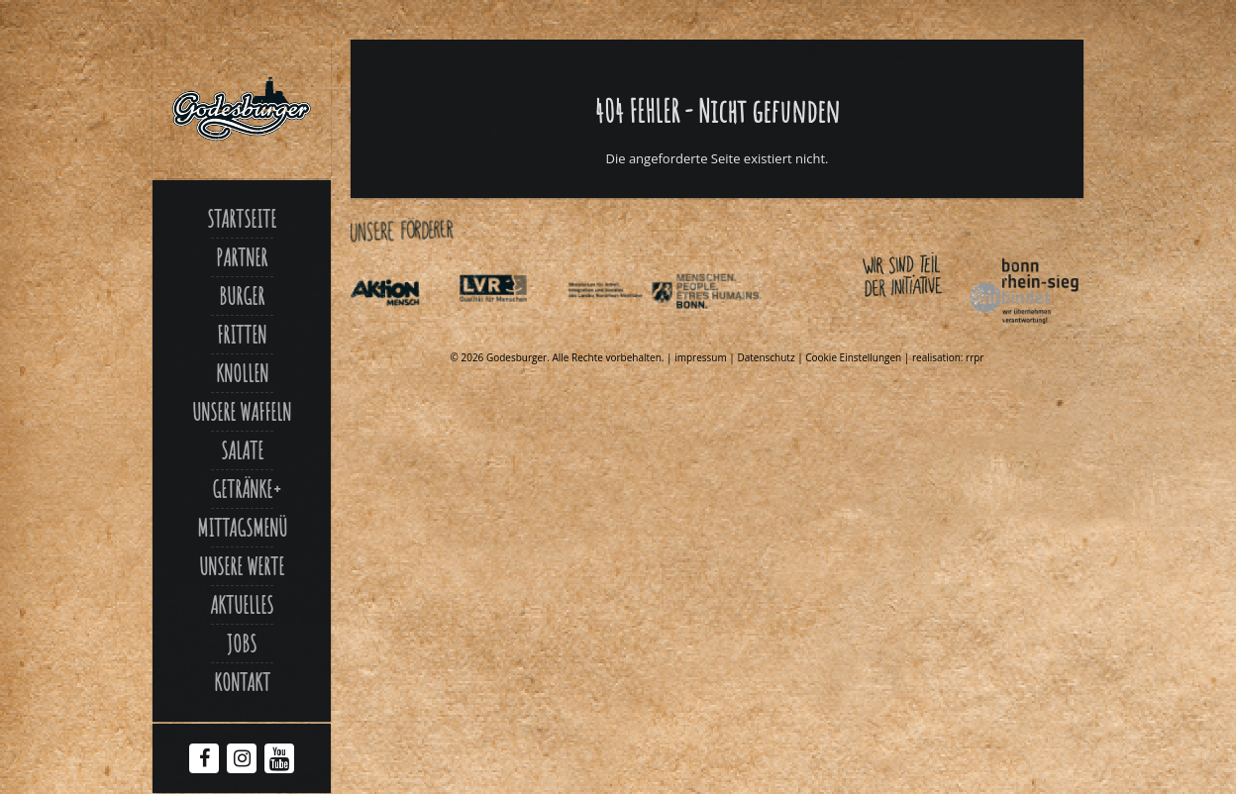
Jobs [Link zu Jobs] (242, 643)
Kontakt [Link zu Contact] (242, 682)
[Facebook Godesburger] (204, 760)
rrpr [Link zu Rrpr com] (974, 357)
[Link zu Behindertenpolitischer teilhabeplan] (727, 328)
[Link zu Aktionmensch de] (403, 328)
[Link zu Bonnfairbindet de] (933, 328)
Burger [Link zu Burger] (241, 296)
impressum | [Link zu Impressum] (705, 357)
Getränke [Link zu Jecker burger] (242, 489)
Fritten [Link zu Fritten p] (241, 334)
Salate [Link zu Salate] (242, 450)
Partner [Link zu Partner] (241, 257)
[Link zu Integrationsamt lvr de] (511, 328)
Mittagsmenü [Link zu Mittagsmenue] (242, 528)
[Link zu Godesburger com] (242, 109)
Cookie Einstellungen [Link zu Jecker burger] (853, 357)
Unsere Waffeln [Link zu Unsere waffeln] (241, 412)
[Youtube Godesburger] (279, 762)
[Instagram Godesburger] (242, 760)
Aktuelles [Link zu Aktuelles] (241, 605)
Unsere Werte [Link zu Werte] (241, 566)
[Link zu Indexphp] (619, 328)
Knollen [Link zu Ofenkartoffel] (242, 373)
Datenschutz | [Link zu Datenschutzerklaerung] (771, 357)
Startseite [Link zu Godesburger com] (241, 219)
